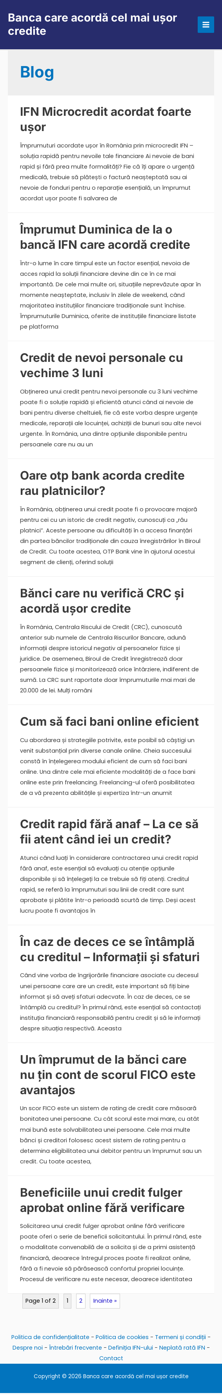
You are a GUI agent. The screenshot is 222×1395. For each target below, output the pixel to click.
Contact (111, 1360)
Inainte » (105, 1302)
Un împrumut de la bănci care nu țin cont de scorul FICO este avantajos (108, 1076)
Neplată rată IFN (182, 1349)
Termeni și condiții (180, 1339)
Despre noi (28, 1349)
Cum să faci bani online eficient (109, 723)
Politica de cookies (122, 1339)
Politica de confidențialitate (50, 1339)
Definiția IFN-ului (130, 1349)
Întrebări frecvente (75, 1349)
